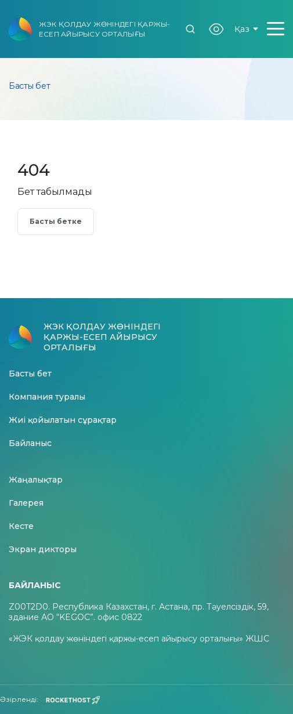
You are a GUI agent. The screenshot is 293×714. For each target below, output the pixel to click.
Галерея (26, 503)
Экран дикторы (43, 549)
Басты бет (30, 374)
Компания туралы (47, 397)
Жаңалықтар (36, 480)
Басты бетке (56, 221)
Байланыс (30, 443)
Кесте (21, 526)
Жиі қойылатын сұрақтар (63, 420)
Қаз (246, 29)
